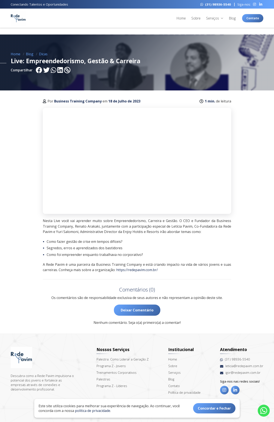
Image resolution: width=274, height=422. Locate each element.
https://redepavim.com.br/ (137, 269)
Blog (232, 18)
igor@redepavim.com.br (240, 372)
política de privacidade (92, 410)
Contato (252, 18)
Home (181, 18)
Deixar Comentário (137, 310)
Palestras (103, 379)
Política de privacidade (184, 392)
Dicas (43, 54)
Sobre (196, 18)
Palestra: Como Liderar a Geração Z (123, 359)
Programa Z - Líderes (112, 386)
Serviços (214, 18)
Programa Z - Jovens (111, 366)
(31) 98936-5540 (215, 4)
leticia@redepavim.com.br (241, 366)
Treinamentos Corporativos (117, 372)
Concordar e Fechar (214, 408)
